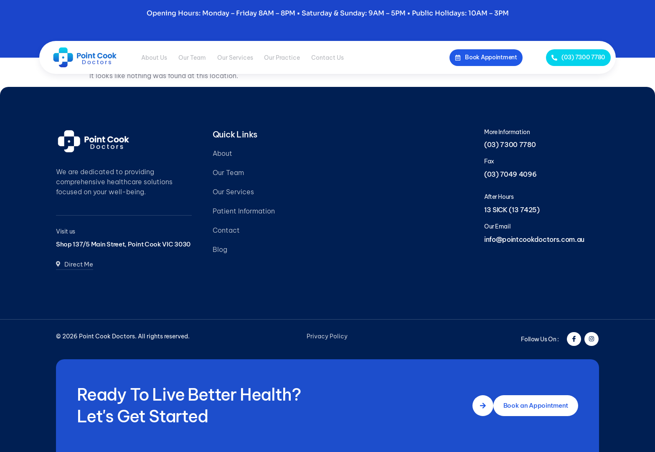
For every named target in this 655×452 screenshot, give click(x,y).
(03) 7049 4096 (510, 174)
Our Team (208, 57)
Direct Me (76, 275)
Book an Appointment (533, 405)
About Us (160, 57)
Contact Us (377, 57)
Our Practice (320, 57)
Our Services (262, 57)
